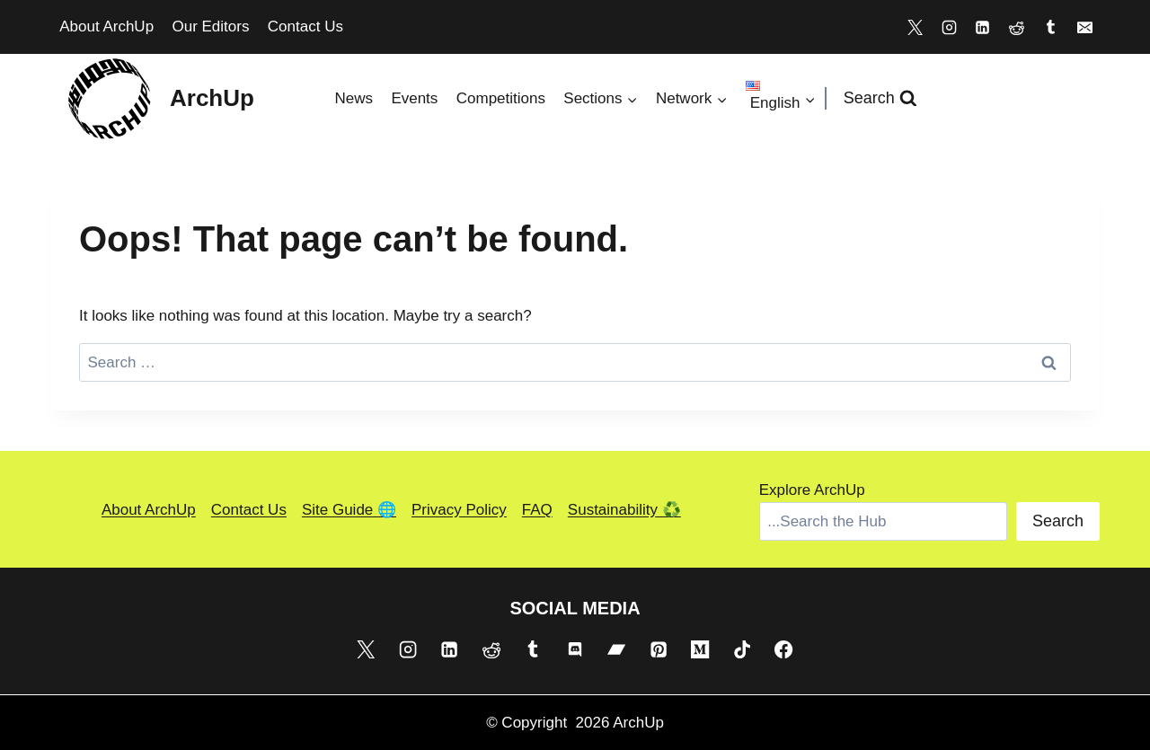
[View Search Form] (880, 98)
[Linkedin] (983, 27)
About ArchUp (106, 26)
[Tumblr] (1050, 27)
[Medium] (700, 648)
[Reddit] (1017, 27)
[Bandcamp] (616, 648)
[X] (914, 27)
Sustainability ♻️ (624, 509)
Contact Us (305, 26)
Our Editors (210, 26)
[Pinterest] (659, 648)
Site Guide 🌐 (349, 509)
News (353, 98)
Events (414, 98)
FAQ (537, 509)
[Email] (1084, 27)
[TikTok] (742, 648)
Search (1058, 521)
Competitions (500, 98)
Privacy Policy (459, 509)
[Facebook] (783, 648)
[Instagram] (948, 27)
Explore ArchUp (812, 490)
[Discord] (575, 648)
